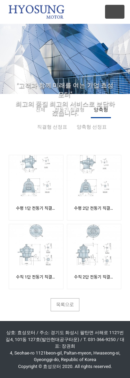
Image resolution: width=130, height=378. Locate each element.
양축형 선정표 (92, 127)
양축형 (101, 109)
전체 (40, 109)
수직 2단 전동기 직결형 (94, 277)
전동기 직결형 (69, 109)
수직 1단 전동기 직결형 (36, 277)
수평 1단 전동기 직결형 (36, 208)
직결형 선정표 (52, 127)
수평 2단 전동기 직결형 (94, 208)
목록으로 (65, 305)
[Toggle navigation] (114, 12)
